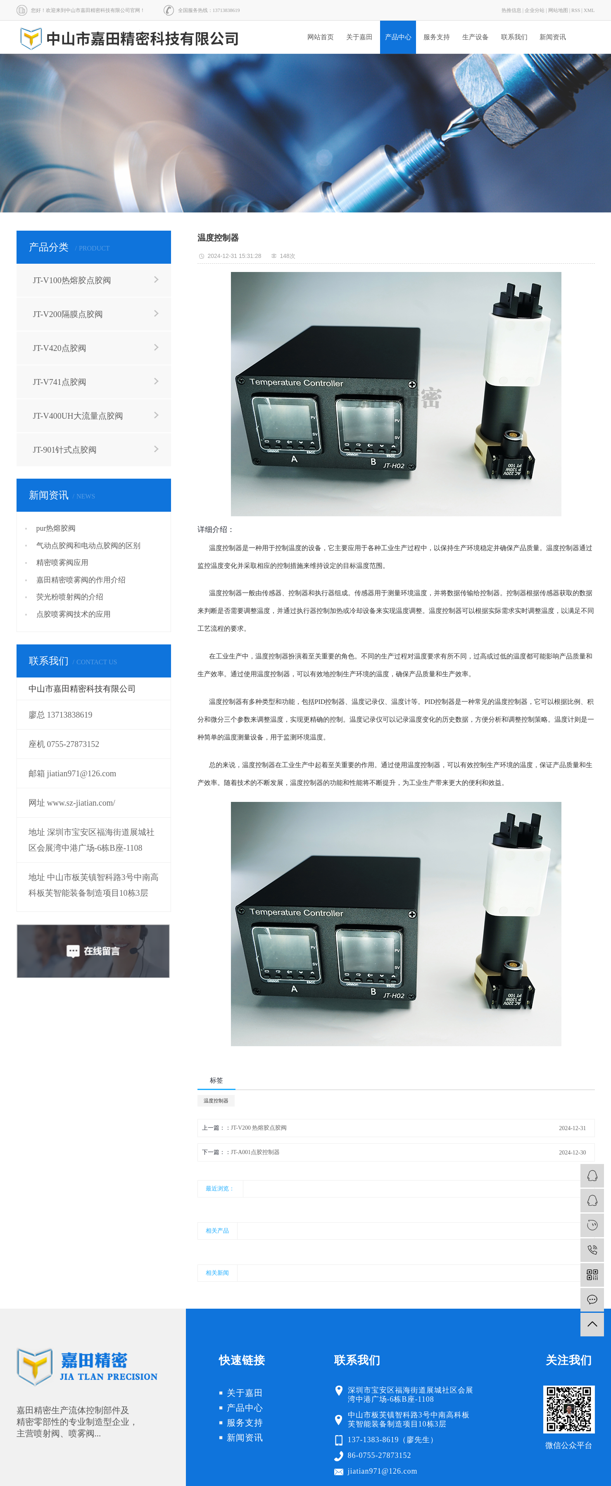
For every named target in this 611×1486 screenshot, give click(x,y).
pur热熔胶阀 (56, 528)
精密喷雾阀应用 (62, 562)
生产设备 (475, 37)
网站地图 (558, 10)
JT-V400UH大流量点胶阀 (78, 415)
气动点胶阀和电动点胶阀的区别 (88, 545)
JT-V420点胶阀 (59, 348)
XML (589, 10)
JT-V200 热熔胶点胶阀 (259, 1128)
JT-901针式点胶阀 (65, 449)
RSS (575, 10)
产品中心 (398, 37)
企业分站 (534, 10)
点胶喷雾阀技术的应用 (73, 614)
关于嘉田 (359, 37)
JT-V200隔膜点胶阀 (68, 314)
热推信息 (511, 10)
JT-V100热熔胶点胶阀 (72, 280)
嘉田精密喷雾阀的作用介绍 (81, 580)
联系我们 (514, 37)
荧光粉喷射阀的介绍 (69, 597)
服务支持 (436, 37)
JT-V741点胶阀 (59, 381)
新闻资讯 (553, 37)
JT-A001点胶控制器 (255, 1152)
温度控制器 (216, 1101)
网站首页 (320, 37)
